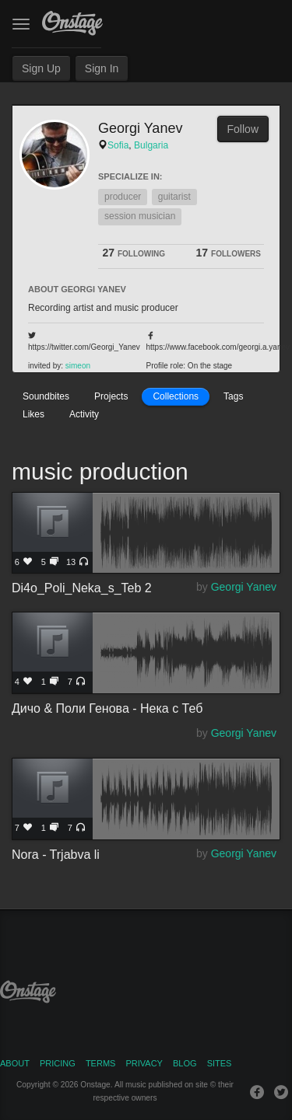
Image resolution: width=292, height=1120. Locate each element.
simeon (77, 365)
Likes (33, 414)
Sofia (117, 145)
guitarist (174, 196)
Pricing (58, 1063)
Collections (176, 396)
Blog (185, 1063)
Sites (219, 1063)
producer (122, 196)
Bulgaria (151, 145)
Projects (111, 396)
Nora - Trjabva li (146, 799)
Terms (101, 1063)
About (15, 1063)
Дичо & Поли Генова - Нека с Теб (146, 652)
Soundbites (46, 396)
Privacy (143, 1063)
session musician (139, 216)
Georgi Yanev (243, 587)
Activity (84, 414)
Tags (233, 396)
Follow (243, 129)
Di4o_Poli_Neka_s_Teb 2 (146, 533)
